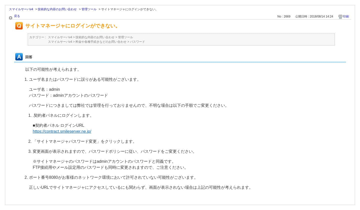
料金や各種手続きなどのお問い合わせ (101, 42)
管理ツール (89, 9)
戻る (17, 16)
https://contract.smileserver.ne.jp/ (62, 131)
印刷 (346, 16)
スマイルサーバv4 (21, 9)
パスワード (137, 42)
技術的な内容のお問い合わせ (57, 9)
